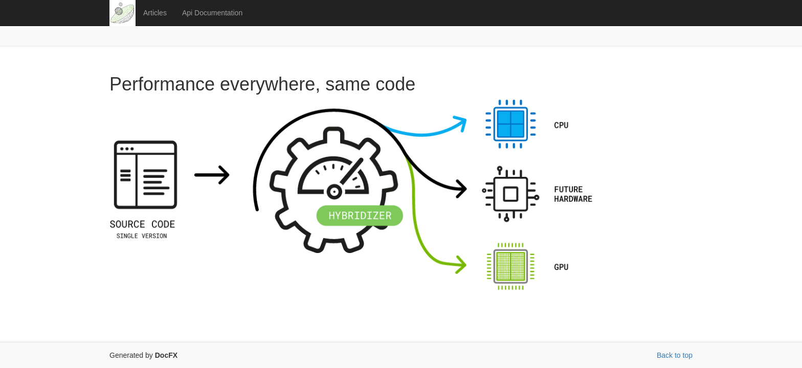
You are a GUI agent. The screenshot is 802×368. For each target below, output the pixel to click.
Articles (155, 13)
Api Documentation (212, 13)
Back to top (675, 355)
